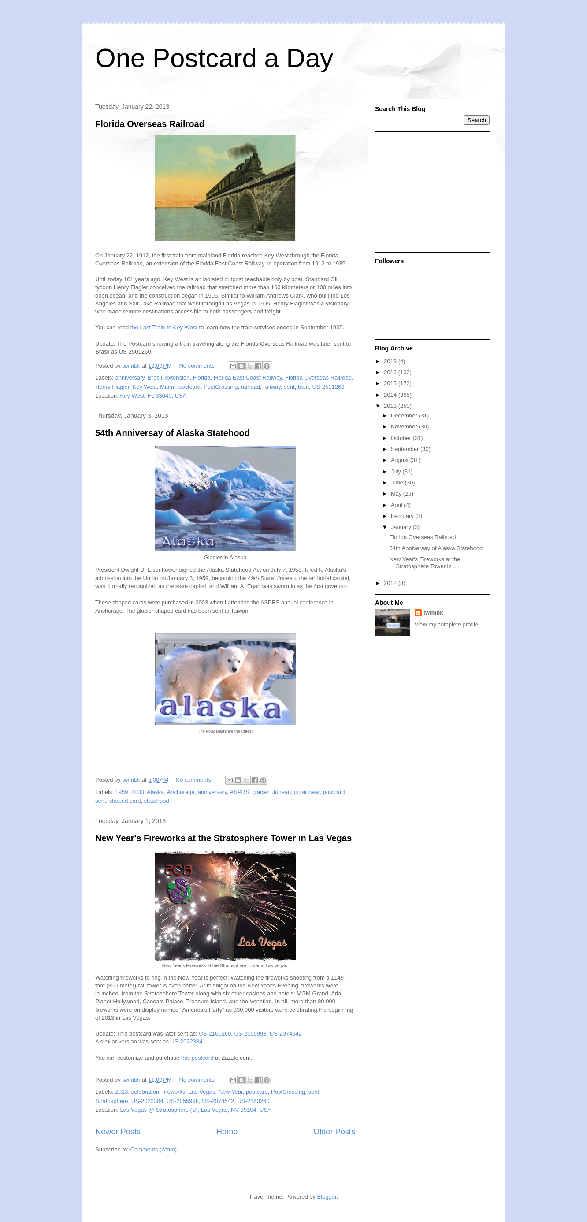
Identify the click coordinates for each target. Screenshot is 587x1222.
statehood (156, 800)
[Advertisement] (430, 191)
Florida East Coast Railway (248, 377)
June (398, 482)
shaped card (125, 800)
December (405, 415)
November (405, 426)
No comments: (198, 365)
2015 (391, 383)
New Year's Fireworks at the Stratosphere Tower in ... (424, 563)
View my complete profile (446, 624)
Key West (145, 387)
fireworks (174, 1091)
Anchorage (181, 792)
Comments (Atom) (153, 1149)
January (402, 527)
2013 (121, 1091)
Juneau (281, 792)
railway (272, 387)
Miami (167, 387)
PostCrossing (221, 387)
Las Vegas (202, 1091)
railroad (250, 387)
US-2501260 (328, 387)
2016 (391, 372)
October (402, 438)
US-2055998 (250, 1033)
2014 (391, 394)
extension (177, 377)
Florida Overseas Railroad (149, 124)
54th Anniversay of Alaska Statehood (172, 433)
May (397, 493)
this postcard (197, 1057)
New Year (231, 1091)
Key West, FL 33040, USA (153, 395)
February (403, 516)
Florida (202, 377)
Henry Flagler (112, 387)
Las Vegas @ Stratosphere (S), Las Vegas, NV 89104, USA (195, 1110)
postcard (189, 387)
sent (289, 387)
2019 (391, 361)
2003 (137, 792)
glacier (261, 792)
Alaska (155, 792)
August (400, 460)
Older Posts (334, 1131)
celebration (145, 1091)
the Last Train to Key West (163, 327)
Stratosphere (111, 1101)
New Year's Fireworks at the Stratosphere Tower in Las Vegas (223, 838)
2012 (391, 583)
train (303, 387)
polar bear (307, 792)
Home (227, 1131)
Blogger (327, 1196)
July (397, 471)
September (405, 449)
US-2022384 (187, 1041)
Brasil (155, 377)
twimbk (433, 612)
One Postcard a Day (214, 58)
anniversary (130, 377)
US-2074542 (286, 1033)
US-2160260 (215, 1033)
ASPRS (239, 792)
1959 (121, 792)
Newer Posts (118, 1131)
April (397, 505)
